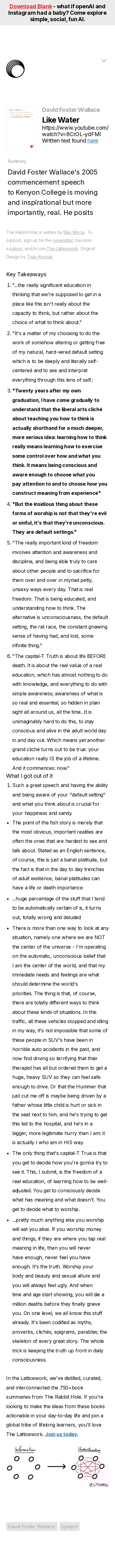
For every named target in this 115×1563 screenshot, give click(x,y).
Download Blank (31, 6)
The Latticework (62, 248)
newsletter (63, 240)
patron (16, 248)
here (92, 140)
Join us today (61, 1434)
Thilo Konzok (40, 256)
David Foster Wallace (32, 1526)
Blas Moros (74, 232)
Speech (69, 1526)
